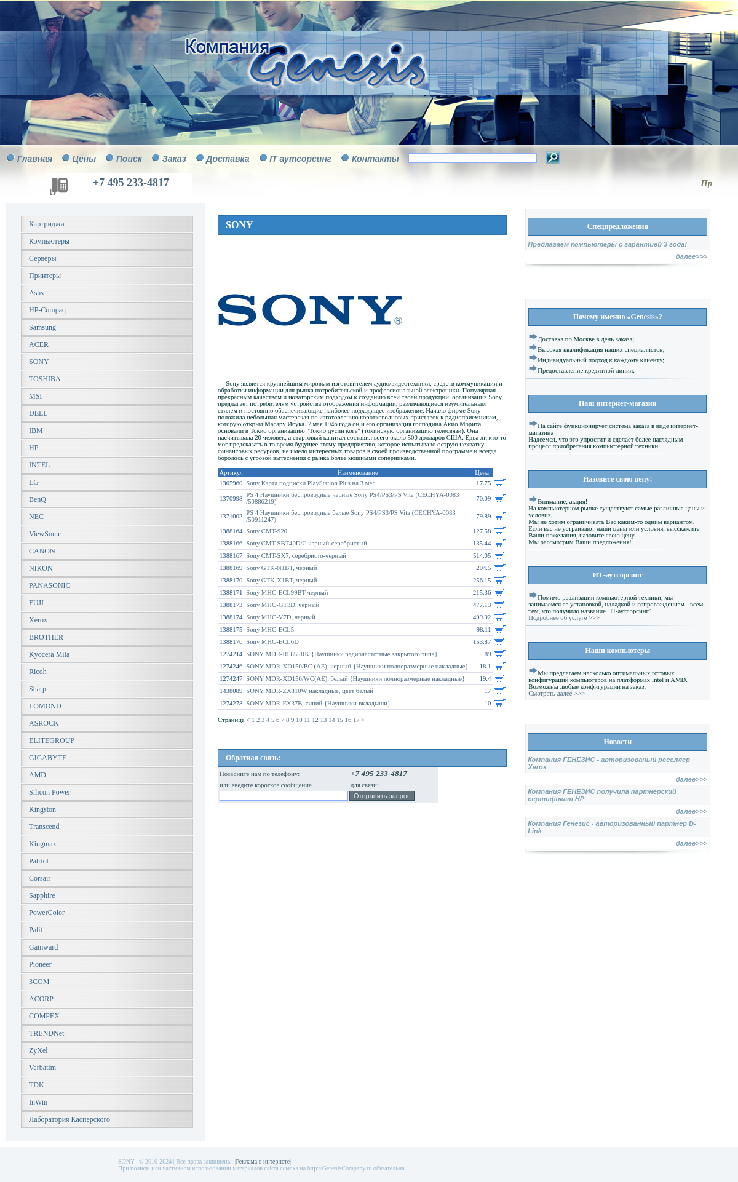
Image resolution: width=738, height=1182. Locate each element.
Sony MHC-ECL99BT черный (287, 592)
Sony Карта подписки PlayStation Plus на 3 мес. (311, 483)
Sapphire (42, 895)
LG (34, 482)
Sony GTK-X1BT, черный (281, 580)
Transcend (44, 826)
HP (33, 447)
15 (340, 719)
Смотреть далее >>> (556, 693)
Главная (35, 159)
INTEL (39, 465)
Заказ (174, 159)
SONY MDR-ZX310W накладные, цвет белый (309, 691)
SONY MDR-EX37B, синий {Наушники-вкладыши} (318, 703)
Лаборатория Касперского (69, 1119)
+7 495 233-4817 (131, 183)
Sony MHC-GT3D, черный (282, 604)
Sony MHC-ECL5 (270, 629)
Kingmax (43, 843)
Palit (35, 930)
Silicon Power (50, 792)
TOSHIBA (45, 379)
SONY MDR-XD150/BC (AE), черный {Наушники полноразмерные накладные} (357, 666)
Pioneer (40, 964)
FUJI (36, 602)
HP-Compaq (47, 310)
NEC (36, 516)
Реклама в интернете (263, 1161)
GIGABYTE (47, 757)
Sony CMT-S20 (266, 531)
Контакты (375, 159)
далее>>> (691, 256)
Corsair (39, 878)
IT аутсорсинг (300, 159)
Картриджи (47, 224)
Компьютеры (49, 241)
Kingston (42, 809)
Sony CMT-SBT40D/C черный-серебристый (306, 543)
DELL (38, 413)
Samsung (42, 327)
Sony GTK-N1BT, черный (281, 568)
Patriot (39, 861)
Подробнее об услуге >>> (564, 617)
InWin (38, 1102)
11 (308, 719)
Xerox (38, 620)
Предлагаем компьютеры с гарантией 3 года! (607, 244)
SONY (39, 361)
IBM (36, 430)
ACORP (41, 998)
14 (332, 719)
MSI (35, 396)
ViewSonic (45, 534)
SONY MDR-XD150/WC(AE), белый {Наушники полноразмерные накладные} (355, 678)
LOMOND (45, 706)
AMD (37, 775)
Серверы (42, 258)
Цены (84, 159)
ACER (39, 344)
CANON (42, 551)
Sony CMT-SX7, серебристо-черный (296, 555)
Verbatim (42, 1067)
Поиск (129, 159)
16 (349, 719)
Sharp (37, 688)
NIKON (41, 568)
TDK (36, 1085)
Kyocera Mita (49, 654)
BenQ (37, 499)
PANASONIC (50, 585)
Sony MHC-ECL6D (272, 641)
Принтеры (45, 275)
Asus (36, 292)
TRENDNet (46, 1033)
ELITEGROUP (51, 740)
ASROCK (44, 723)
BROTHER (46, 637)
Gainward (43, 947)
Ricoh (38, 671)
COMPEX (44, 1016)
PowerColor (47, 912)
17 (357, 719)
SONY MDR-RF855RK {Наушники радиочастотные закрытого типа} (341, 654)
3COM (39, 981)
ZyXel (38, 1050)
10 (300, 719)
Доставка (227, 159)
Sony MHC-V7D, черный (280, 617)
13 (324, 719)
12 (316, 719)
